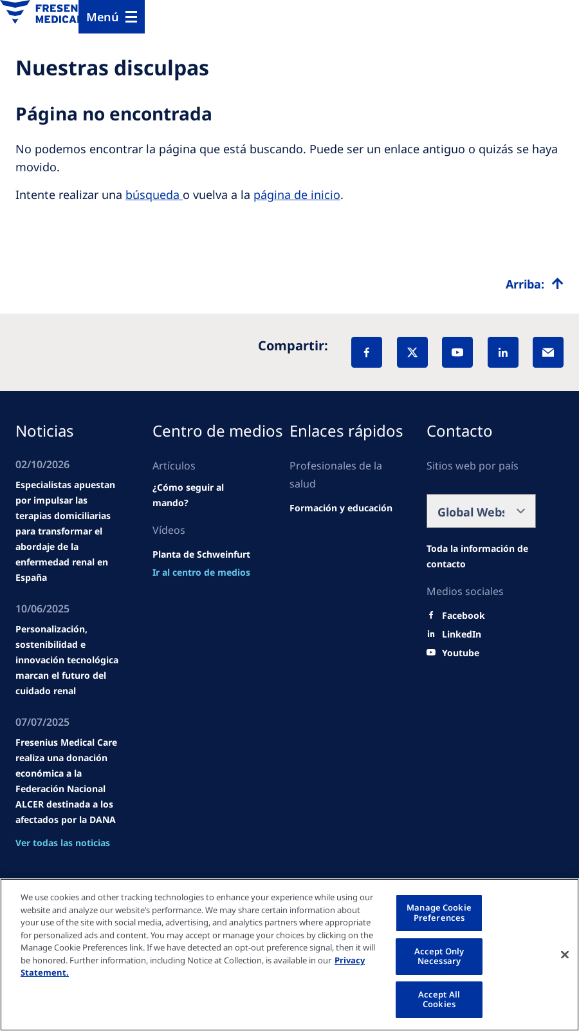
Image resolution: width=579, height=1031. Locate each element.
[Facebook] (366, 352)
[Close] (565, 954)
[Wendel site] (207, 495)
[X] (412, 352)
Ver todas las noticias (62, 843)
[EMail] (548, 352)
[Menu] (111, 16)
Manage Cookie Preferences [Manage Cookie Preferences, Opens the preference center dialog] (439, 912)
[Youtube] (460, 653)
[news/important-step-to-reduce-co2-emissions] (201, 572)
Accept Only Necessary (439, 956)
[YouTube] (457, 352)
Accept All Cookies (439, 999)
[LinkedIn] (503, 352)
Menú (102, 16)
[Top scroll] (535, 284)
